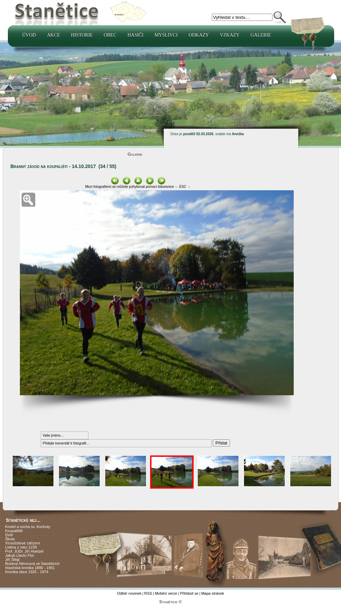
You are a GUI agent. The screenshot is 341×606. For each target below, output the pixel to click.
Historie (82, 35)
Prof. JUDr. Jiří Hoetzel (24, 551)
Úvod (29, 35)
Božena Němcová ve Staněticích (32, 564)
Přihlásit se (189, 593)
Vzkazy (230, 35)
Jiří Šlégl (12, 559)
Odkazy (198, 35)
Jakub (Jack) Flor (19, 555)
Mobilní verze (166, 593)
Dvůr (9, 535)
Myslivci (166, 35)
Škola (10, 539)
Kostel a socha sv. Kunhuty (27, 527)
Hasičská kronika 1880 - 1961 (30, 568)
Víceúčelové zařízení (22, 543)
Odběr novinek (129, 593)
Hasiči (135, 35)
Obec (110, 35)
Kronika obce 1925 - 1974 (26, 572)
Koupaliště (14, 531)
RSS (148, 593)
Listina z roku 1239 (21, 547)
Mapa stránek (212, 593)
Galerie (261, 35)
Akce (53, 35)
